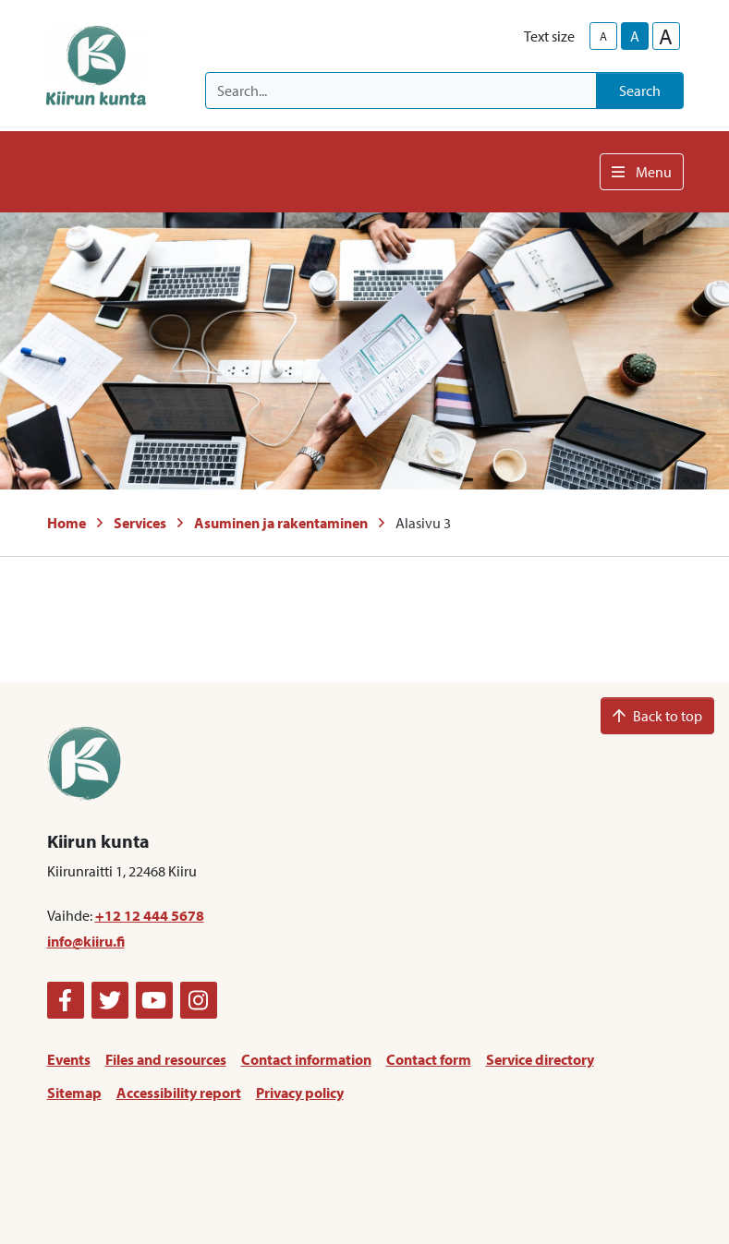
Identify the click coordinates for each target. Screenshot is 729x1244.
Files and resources (165, 1059)
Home (66, 522)
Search (640, 90)
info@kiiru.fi (86, 941)
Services (140, 522)
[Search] (401, 90)
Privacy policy (300, 1092)
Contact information (306, 1059)
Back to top (657, 716)
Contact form (428, 1059)
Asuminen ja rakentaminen (281, 522)
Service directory (540, 1059)
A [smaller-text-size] (603, 36)
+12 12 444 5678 (149, 915)
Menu (642, 172)
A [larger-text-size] (666, 36)
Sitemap (74, 1092)
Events (69, 1059)
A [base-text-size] (634, 36)
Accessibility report (178, 1092)
